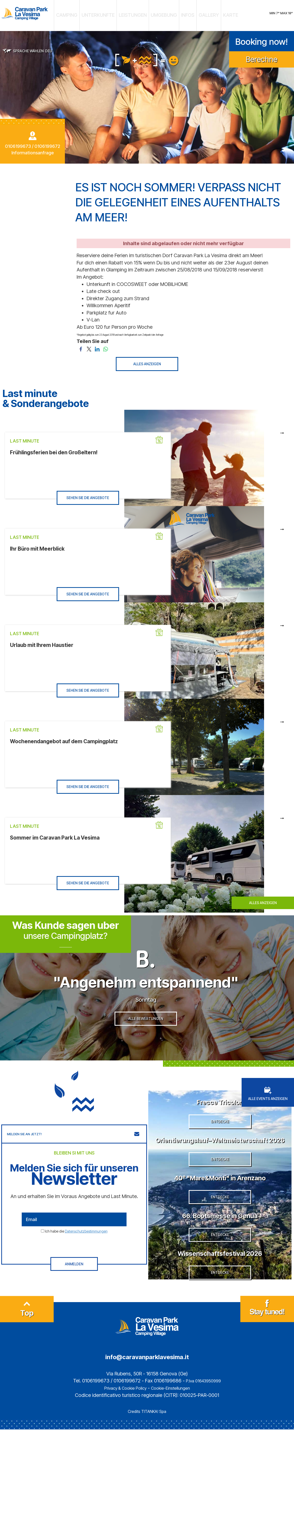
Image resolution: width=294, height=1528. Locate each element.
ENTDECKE (220, 1154)
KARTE (206, 14)
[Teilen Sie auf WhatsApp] (105, 344)
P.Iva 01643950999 (203, 1479)
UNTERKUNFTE (112, 14)
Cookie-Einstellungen (175, 1486)
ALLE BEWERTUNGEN (145, 1043)
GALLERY (190, 14)
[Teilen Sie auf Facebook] (81, 344)
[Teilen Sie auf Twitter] (89, 344)
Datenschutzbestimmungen (86, 1249)
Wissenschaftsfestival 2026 (220, 1337)
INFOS (176, 14)
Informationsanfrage (32, 148)
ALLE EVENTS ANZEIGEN (267, 1112)
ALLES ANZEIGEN (147, 360)
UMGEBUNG (159, 14)
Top (27, 1410)
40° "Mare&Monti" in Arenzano (220, 1233)
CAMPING (90, 14)
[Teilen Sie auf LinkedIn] (97, 344)
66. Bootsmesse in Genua (220, 1285)
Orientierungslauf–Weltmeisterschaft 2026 (220, 1176)
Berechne (261, 55)
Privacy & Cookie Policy (121, 1486)
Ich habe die (76, 1249)
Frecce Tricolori (220, 1119)
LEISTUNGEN (136, 14)
